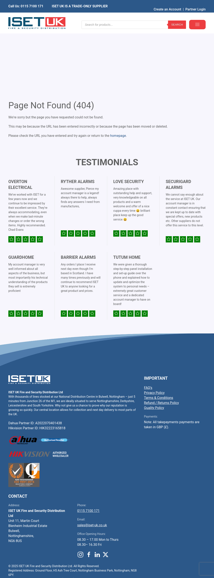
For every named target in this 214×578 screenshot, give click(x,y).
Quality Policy (154, 344)
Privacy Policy (154, 329)
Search (177, 16)
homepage (118, 72)
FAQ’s (148, 324)
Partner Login (195, 3)
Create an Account (167, 3)
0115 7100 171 (88, 447)
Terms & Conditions (158, 334)
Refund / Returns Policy (161, 339)
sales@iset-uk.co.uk (92, 462)
